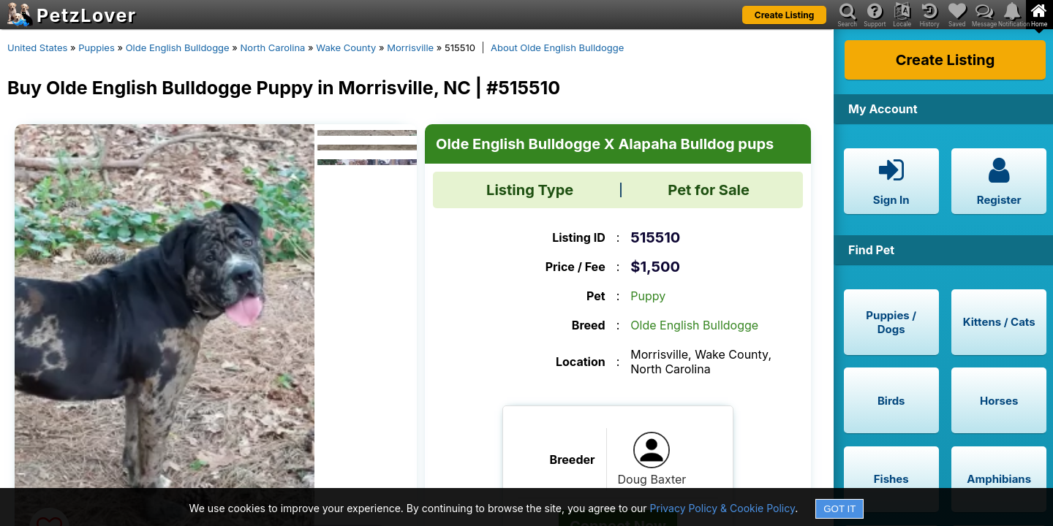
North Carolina (273, 47)
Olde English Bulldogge (178, 47)
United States (37, 47)
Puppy (647, 296)
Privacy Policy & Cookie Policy (723, 508)
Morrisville (410, 47)
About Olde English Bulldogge (557, 47)
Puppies (96, 47)
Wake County (346, 47)
